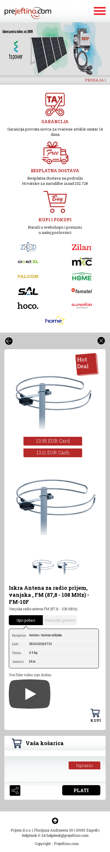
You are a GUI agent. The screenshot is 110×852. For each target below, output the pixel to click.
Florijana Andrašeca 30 (53, 830)
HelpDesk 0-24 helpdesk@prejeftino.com (55, 835)
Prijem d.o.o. (21, 830)
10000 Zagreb (87, 830)
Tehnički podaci (59, 620)
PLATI (81, 790)
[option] (55, 48)
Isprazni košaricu (84, 766)
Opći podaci (25, 620)
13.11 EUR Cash (53, 452)
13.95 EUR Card (53, 441)
